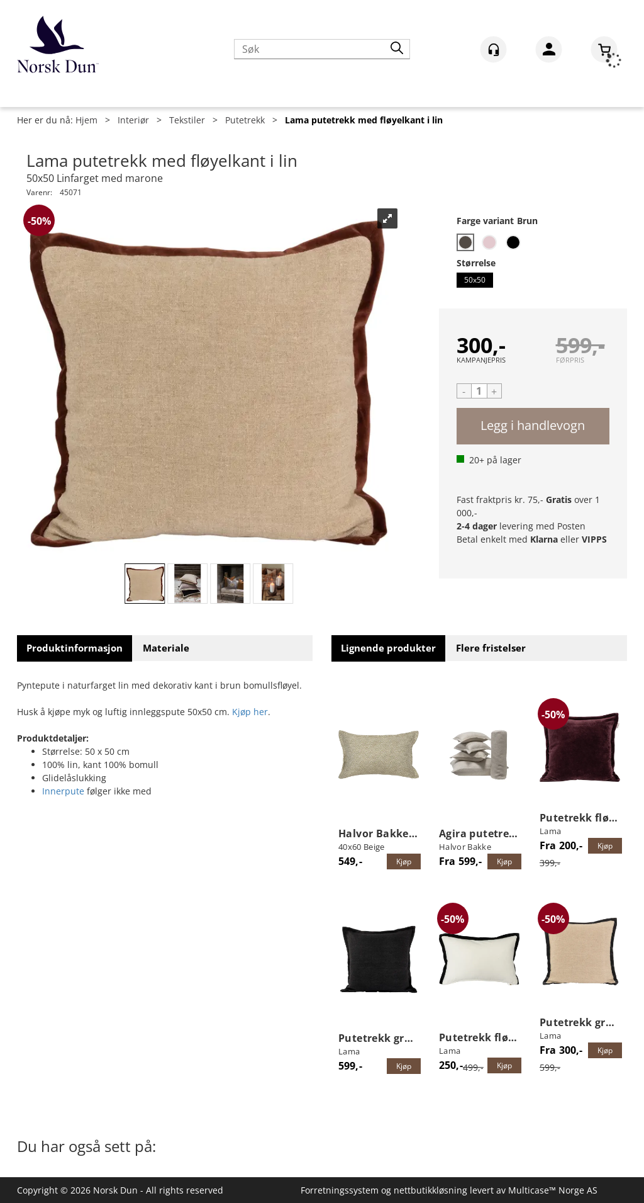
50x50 (475, 279)
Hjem (86, 120)
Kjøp (533, 426)
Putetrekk (245, 120)
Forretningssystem (340, 1190)
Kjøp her (250, 712)
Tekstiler (187, 120)
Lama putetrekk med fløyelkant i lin (364, 120)
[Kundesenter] (493, 49)
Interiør (133, 120)
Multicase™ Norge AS (552, 1190)
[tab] (74, 648)
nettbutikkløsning (430, 1190)
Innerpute (63, 791)
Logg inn (548, 51)
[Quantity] (479, 390)
